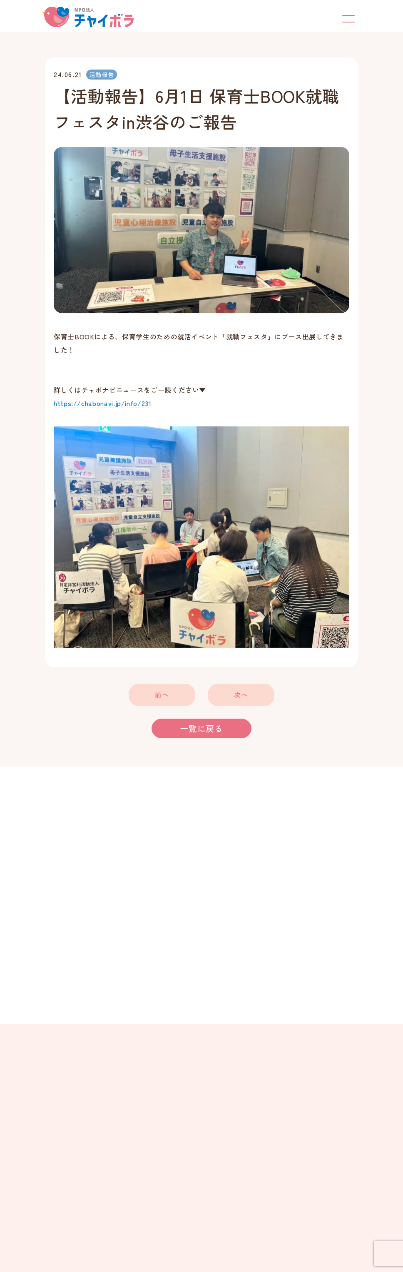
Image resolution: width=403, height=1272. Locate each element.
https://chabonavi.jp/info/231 (103, 404)
